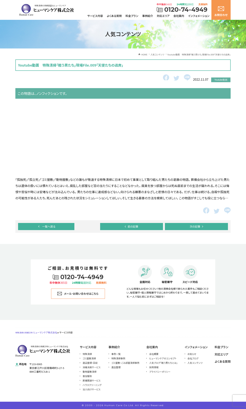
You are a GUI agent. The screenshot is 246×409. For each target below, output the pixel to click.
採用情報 (153, 367)
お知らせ (192, 354)
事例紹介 (147, 16)
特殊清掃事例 (118, 358)
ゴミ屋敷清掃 (89, 358)
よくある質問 (114, 16)
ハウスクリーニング (92, 384)
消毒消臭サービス (92, 367)
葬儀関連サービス (92, 380)
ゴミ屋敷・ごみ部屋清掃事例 (125, 362)
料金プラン (131, 16)
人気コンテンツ (195, 362)
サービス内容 (95, 16)
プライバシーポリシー (159, 371)
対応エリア (163, 16)
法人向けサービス (92, 389)
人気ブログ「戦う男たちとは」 (163, 362)
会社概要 (153, 354)
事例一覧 (116, 354)
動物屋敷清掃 (89, 371)
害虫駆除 (87, 376)
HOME (144, 54)
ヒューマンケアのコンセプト (162, 358)
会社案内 (178, 16)
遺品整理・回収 (90, 362)
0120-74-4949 (185, 10)
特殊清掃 (87, 354)
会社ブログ (193, 358)
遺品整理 (116, 367)
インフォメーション (198, 16)
